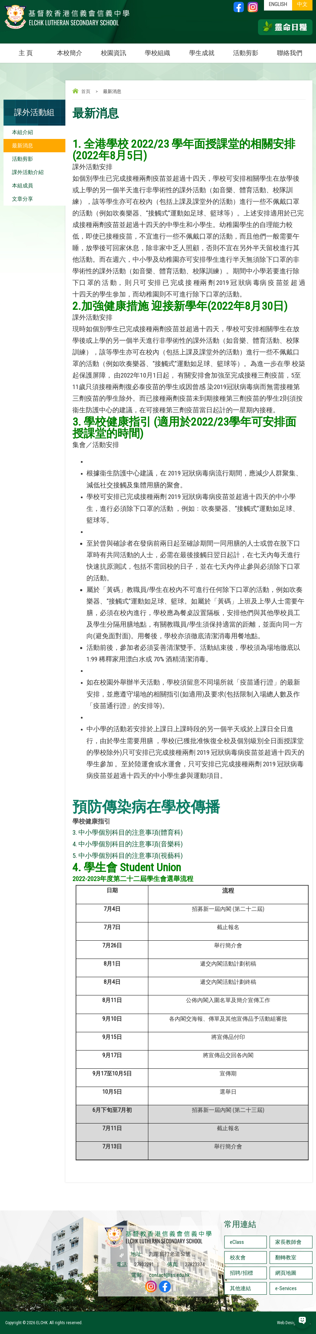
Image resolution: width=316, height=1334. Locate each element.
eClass (237, 1242)
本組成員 (22, 185)
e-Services (286, 1288)
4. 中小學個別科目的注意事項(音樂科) (127, 844)
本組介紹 (22, 132)
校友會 (238, 1257)
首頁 (85, 91)
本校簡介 (74, 50)
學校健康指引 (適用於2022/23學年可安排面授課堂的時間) (184, 427)
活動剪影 (250, 50)
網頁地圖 (285, 1273)
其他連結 (240, 1288)
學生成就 (201, 52)
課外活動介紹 (28, 172)
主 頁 (26, 52)
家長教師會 (288, 1242)
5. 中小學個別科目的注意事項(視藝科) (127, 856)
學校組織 (162, 50)
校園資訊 (118, 50)
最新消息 (22, 145)
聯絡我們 (289, 52)
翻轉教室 (285, 1257)
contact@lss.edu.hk (169, 1275)
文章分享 (22, 199)
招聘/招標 (241, 1273)
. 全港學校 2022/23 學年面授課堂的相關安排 (186, 144)
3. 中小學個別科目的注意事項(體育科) (127, 832)
